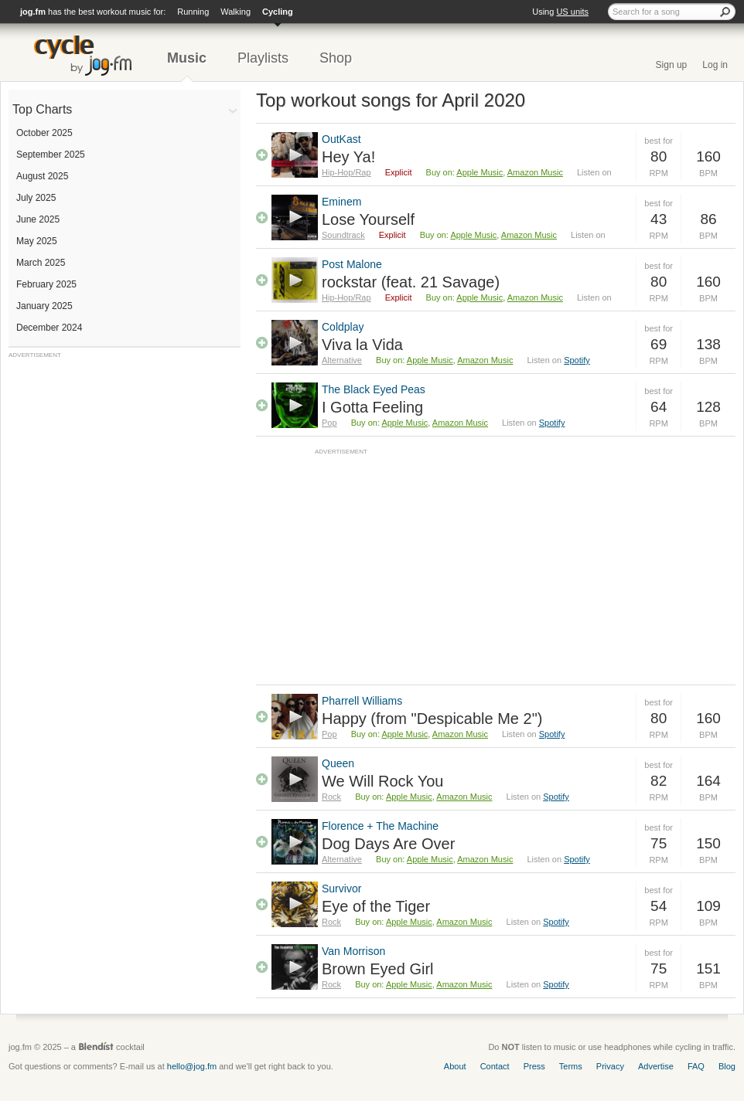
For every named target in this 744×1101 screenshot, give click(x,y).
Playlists (262, 58)
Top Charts (42, 109)
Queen (338, 763)
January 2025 (44, 306)
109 (708, 906)
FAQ (696, 1066)
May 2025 (36, 241)
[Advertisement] (125, 455)
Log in (715, 64)
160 (708, 156)
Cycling (277, 11)
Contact (495, 1066)
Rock (331, 796)
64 (658, 407)
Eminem (341, 201)
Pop (329, 422)
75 (658, 843)
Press (534, 1066)
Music (186, 58)
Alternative (342, 360)
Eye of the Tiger (376, 906)
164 (708, 781)
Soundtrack (343, 235)
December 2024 (49, 327)
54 (658, 906)
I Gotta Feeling (372, 407)
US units (572, 11)
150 (708, 843)
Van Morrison (353, 951)
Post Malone (352, 264)
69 (658, 344)
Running (193, 11)
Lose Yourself (368, 219)
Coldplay (342, 327)
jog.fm (33, 11)
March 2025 (40, 262)
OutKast (341, 139)
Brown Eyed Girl (378, 968)
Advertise (656, 1066)
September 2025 (50, 154)
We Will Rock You (382, 781)
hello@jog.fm (192, 1066)
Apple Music (479, 172)
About (455, 1066)
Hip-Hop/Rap (346, 172)
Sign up (672, 64)
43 (658, 219)
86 (708, 219)
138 (708, 344)
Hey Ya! (348, 156)
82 (658, 781)
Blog (726, 1066)
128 (708, 407)
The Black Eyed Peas (373, 389)
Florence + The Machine (380, 826)
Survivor (341, 888)
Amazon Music (535, 172)
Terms (570, 1066)
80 (658, 156)
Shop (335, 58)
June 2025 (38, 219)
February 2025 (46, 284)
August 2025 (42, 176)
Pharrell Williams (362, 701)
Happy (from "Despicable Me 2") (432, 718)
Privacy (610, 1066)
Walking (235, 11)
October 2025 (44, 132)
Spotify (577, 360)
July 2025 (36, 197)
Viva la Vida (362, 344)
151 (708, 968)
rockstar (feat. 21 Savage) (411, 282)
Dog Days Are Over (388, 843)
